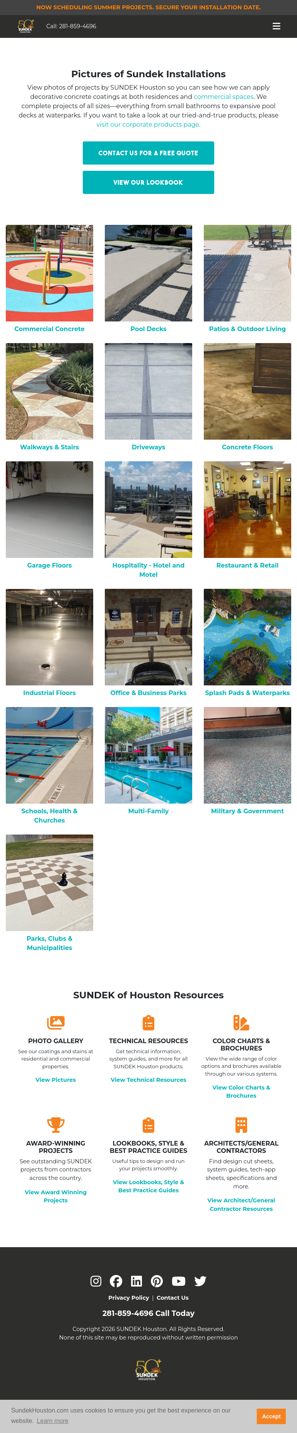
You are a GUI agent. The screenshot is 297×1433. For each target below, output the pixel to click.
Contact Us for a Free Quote (148, 153)
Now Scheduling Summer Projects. (148, 7)
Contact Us (173, 1297)
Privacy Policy (128, 1297)
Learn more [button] (52, 1421)
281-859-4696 (77, 26)
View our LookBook (148, 182)
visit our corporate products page (148, 124)
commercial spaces (223, 96)
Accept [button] (271, 1416)
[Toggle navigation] (276, 26)
